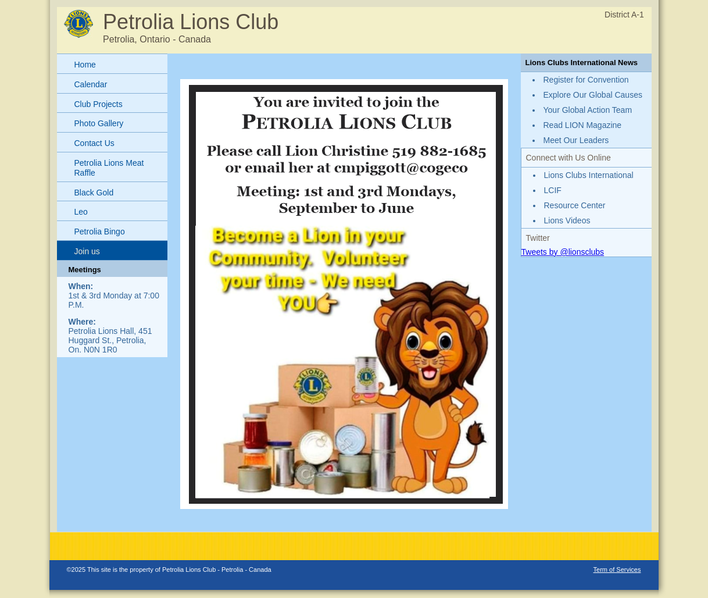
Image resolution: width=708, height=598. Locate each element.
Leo (81, 211)
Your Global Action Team (587, 110)
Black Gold (94, 192)
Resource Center (575, 205)
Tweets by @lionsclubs (563, 252)
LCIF (553, 190)
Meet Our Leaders (576, 140)
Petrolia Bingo (99, 231)
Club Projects (98, 104)
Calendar (91, 84)
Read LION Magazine (582, 125)
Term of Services (617, 569)
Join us (87, 251)
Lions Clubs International (589, 175)
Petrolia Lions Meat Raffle (109, 167)
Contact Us (94, 143)
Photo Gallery (99, 123)
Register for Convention (586, 79)
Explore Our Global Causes (592, 94)
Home (85, 64)
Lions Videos (567, 220)
